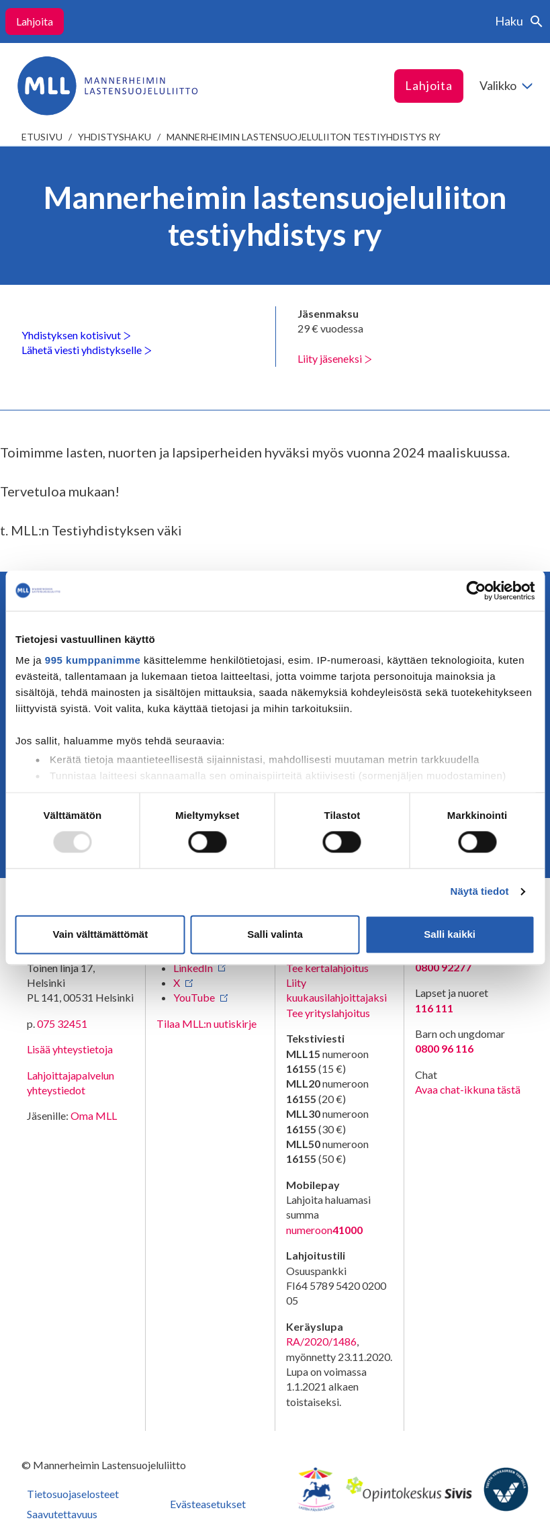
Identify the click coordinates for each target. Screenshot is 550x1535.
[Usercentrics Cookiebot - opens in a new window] (476, 590)
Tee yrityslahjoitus (328, 1012)
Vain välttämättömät (100, 934)
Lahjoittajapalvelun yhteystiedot (70, 1082)
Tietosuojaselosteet (73, 1493)
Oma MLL (94, 1115)
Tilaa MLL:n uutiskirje (206, 1023)
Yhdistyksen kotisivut (76, 334)
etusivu (41, 136)
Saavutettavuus (62, 1513)
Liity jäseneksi (334, 358)
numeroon (324, 1230)
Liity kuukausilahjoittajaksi (336, 990)
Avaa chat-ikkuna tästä (467, 1089)
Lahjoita (34, 21)
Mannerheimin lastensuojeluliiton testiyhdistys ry (304, 136)
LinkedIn (193, 967)
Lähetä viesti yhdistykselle (86, 349)
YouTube (194, 997)
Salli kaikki (449, 934)
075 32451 (62, 1023)
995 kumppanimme (93, 660)
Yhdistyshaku (114, 136)
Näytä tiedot (480, 891)
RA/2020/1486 (321, 1341)
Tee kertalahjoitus (327, 967)
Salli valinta (275, 934)
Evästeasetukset (208, 1503)
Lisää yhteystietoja (70, 1049)
